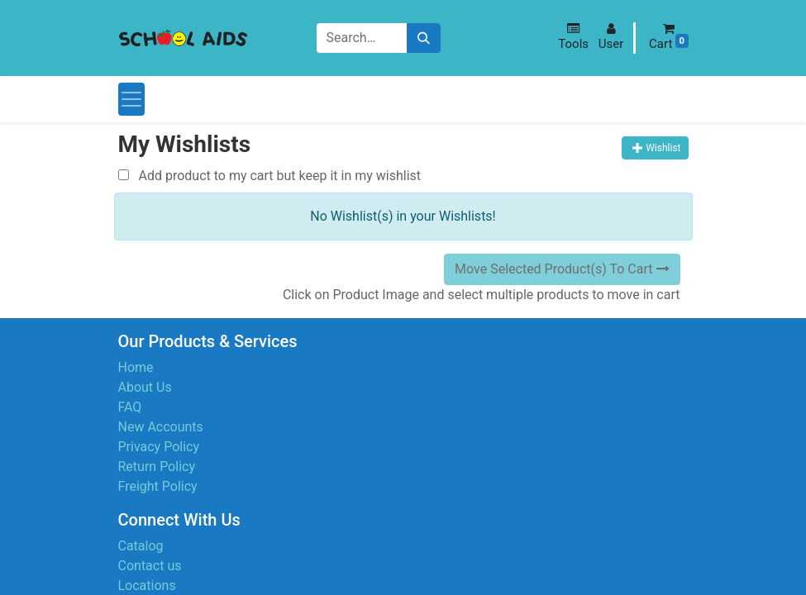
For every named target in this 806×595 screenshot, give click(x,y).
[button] (573, 36)
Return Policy (156, 466)
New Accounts (160, 427)
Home (136, 367)
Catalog (141, 546)
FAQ (130, 407)
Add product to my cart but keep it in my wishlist (270, 175)
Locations (147, 585)
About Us (145, 387)
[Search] (424, 38)
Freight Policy (158, 486)
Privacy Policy (159, 447)
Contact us (150, 566)
